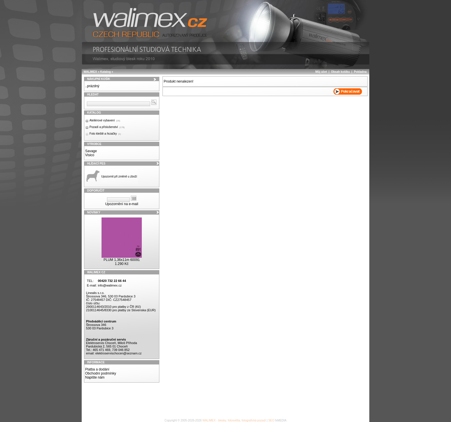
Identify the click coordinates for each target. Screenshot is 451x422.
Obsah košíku (340, 71)
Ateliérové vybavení (104, 120)
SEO (271, 420)
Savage (91, 151)
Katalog (105, 71)
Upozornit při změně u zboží (119, 176)
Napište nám (94, 377)
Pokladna (360, 71)
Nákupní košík (98, 79)
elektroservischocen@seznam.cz (118, 353)
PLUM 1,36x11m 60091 (122, 260)
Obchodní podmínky (100, 373)
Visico (89, 155)
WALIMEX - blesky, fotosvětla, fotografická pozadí (234, 420)
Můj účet (321, 71)
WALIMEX (90, 71)
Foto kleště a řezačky (105, 133)
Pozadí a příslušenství (107, 127)
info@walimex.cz (110, 285)
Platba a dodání (97, 369)
